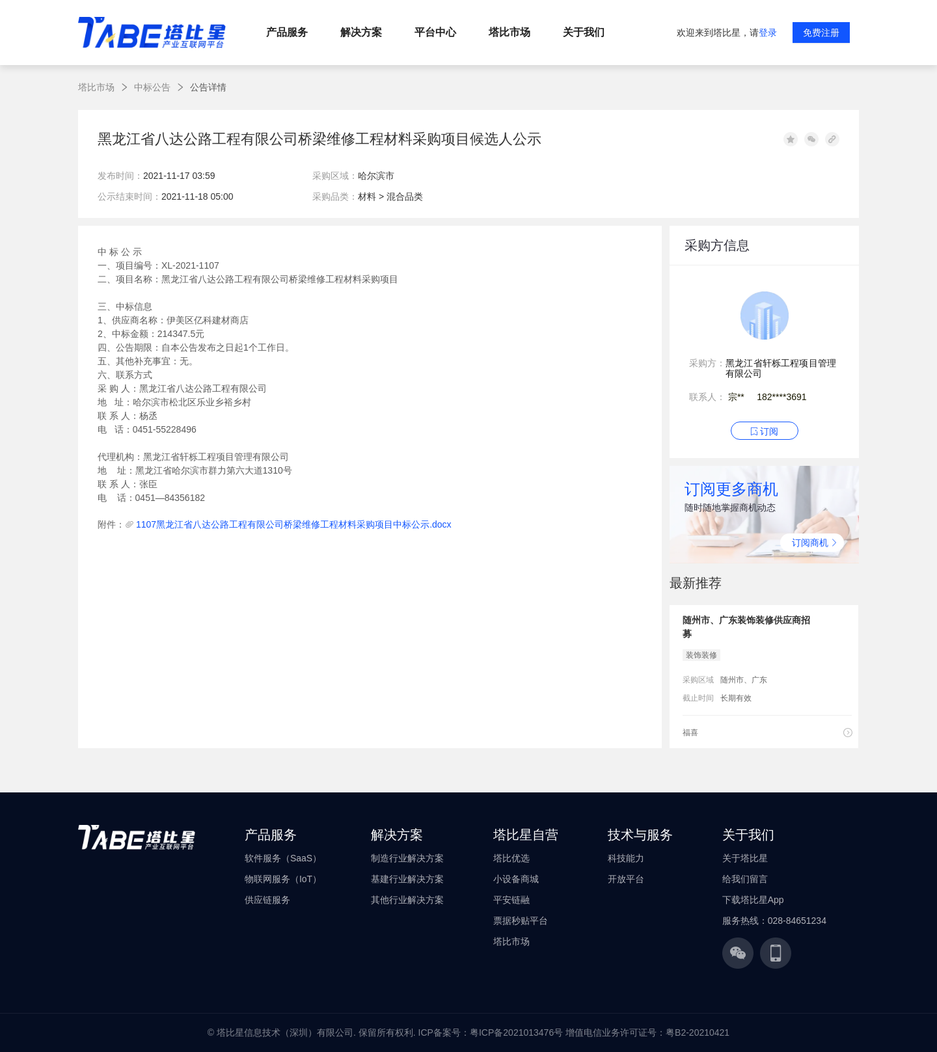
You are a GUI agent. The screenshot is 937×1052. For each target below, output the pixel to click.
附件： (111, 524)
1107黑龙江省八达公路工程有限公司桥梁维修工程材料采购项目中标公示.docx (294, 524)
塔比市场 (96, 87)
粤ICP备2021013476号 (516, 1032)
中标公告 (152, 87)
